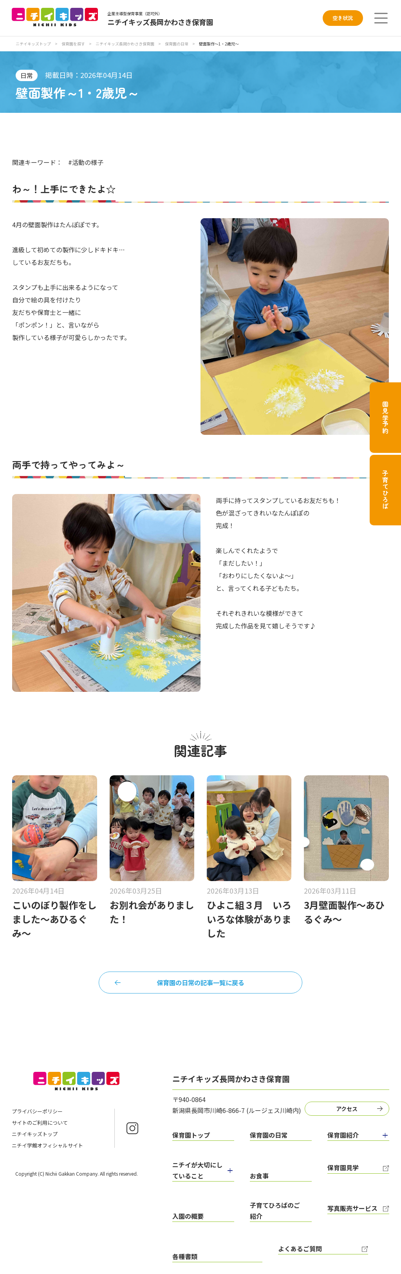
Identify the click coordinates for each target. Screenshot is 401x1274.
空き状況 (342, 18)
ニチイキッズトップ (33, 44)
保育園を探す (73, 44)
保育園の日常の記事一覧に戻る (200, 984)
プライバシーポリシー (37, 1116)
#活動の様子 (85, 162)
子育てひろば (385, 490)
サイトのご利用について (40, 1127)
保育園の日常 (177, 44)
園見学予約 (385, 417)
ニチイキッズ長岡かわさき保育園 (125, 44)
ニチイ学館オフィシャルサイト (47, 1150)
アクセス (350, 1112)
